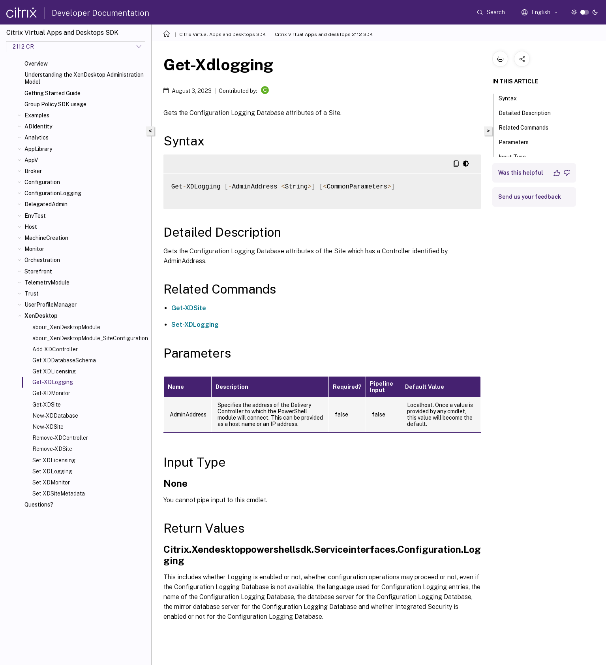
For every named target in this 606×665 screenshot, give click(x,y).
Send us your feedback (529, 197)
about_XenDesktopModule (66, 327)
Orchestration (42, 260)
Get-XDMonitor (51, 393)
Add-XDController (55, 349)
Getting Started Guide (52, 93)
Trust (31, 293)
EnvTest (35, 216)
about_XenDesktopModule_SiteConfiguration (90, 338)
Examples (36, 115)
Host (30, 227)
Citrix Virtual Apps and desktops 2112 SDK (324, 34)
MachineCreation (46, 238)
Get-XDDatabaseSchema (64, 360)
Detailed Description (529, 112)
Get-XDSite (46, 404)
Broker (33, 171)
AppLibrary (38, 149)
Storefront (38, 271)
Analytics (36, 137)
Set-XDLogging (52, 471)
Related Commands (528, 127)
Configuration (42, 182)
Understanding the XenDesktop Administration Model (84, 78)
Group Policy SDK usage (55, 104)
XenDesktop (41, 316)
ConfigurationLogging (52, 193)
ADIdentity (38, 126)
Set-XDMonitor (51, 482)
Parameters (518, 141)
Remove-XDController (60, 438)
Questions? (38, 504)
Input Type (517, 156)
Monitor (34, 249)
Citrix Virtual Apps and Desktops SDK (222, 34)
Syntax (512, 98)
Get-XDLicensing (54, 371)
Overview (36, 63)
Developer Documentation (100, 13)
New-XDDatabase (55, 416)
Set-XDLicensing (53, 460)
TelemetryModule (46, 282)
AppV (31, 160)
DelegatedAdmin (46, 204)
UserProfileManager (50, 304)
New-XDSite (48, 427)
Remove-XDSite (52, 449)
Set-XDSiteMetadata (58, 493)
